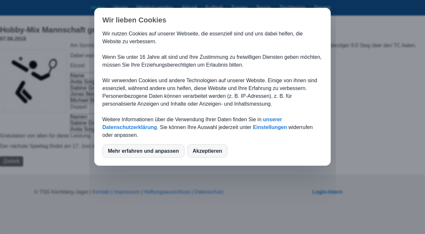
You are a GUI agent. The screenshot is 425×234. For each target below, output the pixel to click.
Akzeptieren (207, 151)
